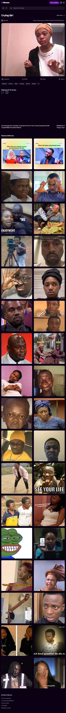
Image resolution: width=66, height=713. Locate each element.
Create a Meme (54, 2)
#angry (34, 83)
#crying (22, 83)
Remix (24, 79)
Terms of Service (6, 698)
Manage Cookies (6, 708)
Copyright (4, 705)
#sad (16, 83)
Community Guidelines (7, 700)
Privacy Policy (5, 703)
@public (6, 20)
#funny (11, 83)
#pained (4, 83)
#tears (28, 83)
